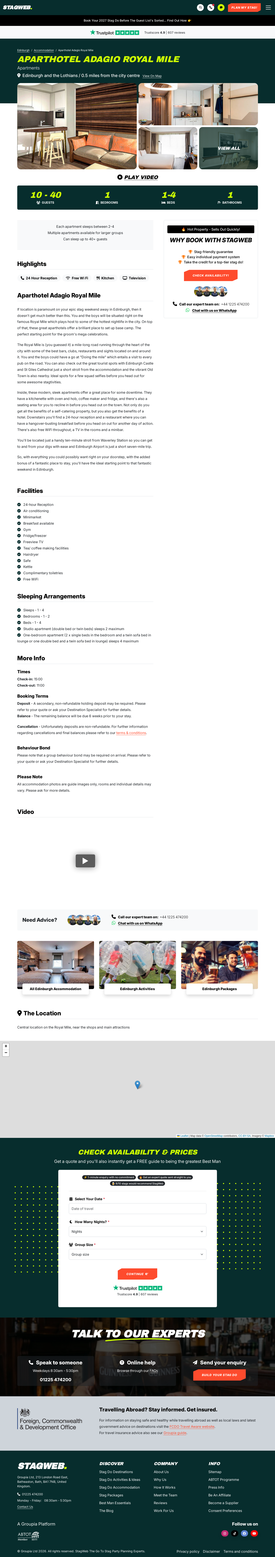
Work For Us (164, 1510)
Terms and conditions (240, 1551)
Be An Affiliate (219, 1495)
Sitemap (215, 1472)
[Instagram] (225, 1533)
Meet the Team (165, 1495)
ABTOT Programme (223, 1479)
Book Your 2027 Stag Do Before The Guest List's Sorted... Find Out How (137, 20)
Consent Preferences (225, 1510)
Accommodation (44, 50)
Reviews (160, 1503)
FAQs (154, 1370)
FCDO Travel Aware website (192, 1426)
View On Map (152, 76)
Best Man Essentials (115, 1503)
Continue (137, 1274)
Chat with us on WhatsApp (211, 310)
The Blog (106, 1510)
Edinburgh (23, 50)
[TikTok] (234, 1533)
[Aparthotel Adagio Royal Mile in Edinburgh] (77, 126)
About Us (161, 1472)
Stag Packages (111, 1495)
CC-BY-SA (245, 1135)
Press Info (216, 1487)
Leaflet (182, 1135)
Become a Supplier (223, 1503)
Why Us (160, 1479)
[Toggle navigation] (268, 7)
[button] (210, 7)
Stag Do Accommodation (119, 1487)
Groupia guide (174, 1433)
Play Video (137, 177)
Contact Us (25, 1506)
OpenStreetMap (213, 1135)
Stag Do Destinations (116, 1472)
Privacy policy (188, 1551)
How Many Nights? (89, 1222)
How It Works (164, 1487)
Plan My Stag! (244, 7)
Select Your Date (87, 1199)
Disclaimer (211, 1551)
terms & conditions (131, 733)
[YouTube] (254, 1533)
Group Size (82, 1244)
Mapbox (269, 1135)
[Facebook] (244, 1533)
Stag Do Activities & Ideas (119, 1479)
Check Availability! (211, 275)
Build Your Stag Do (219, 1375)
